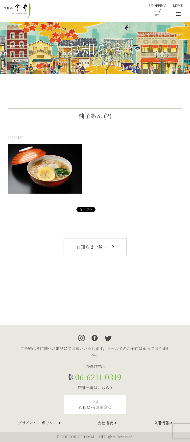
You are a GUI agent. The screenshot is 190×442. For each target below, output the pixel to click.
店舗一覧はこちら (95, 387)
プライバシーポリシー (39, 423)
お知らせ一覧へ (95, 246)
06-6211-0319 (97, 377)
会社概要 (106, 423)
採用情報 (162, 423)
